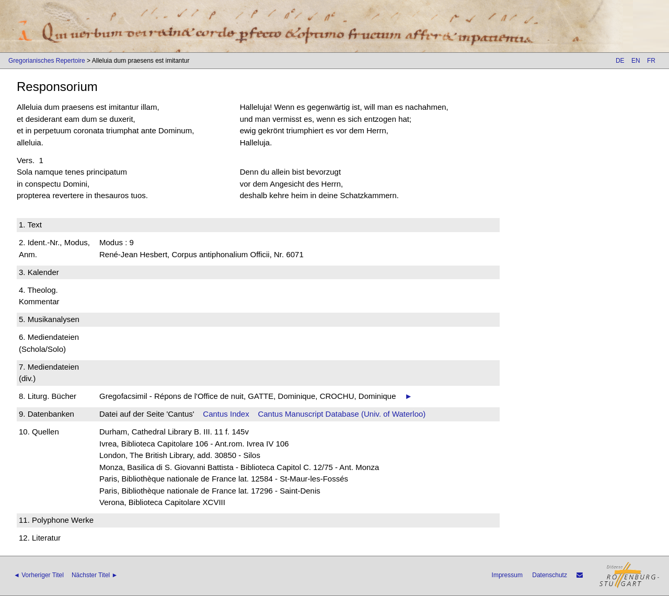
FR (651, 60)
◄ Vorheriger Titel (39, 575)
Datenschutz (549, 575)
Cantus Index (226, 413)
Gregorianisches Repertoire (46, 60)
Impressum (507, 575)
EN (635, 60)
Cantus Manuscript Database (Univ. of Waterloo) (341, 413)
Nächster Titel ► (95, 575)
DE (620, 60)
